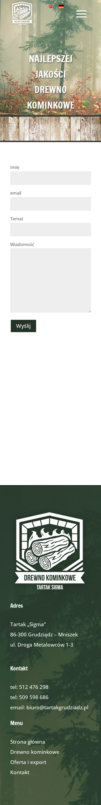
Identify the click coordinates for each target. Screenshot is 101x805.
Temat (50, 224)
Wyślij (23, 325)
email (50, 198)
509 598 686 (33, 697)
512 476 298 (33, 687)
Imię (50, 172)
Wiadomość (50, 278)
